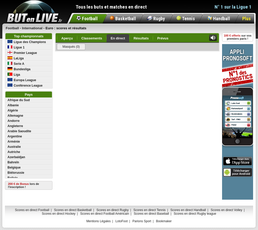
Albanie (13, 105)
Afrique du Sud (18, 100)
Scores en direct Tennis (149, 210)
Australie (14, 147)
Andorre (13, 121)
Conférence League (24, 85)
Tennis (186, 18)
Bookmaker (164, 221)
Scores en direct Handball (188, 210)
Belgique (14, 167)
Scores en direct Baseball (151, 213)
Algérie (12, 110)
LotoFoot (121, 221)
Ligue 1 (16, 47)
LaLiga (15, 58)
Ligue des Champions (26, 42)
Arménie (13, 141)
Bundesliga (19, 69)
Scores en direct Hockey (58, 213)
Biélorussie (15, 173)
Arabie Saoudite (19, 131)
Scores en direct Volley (226, 210)
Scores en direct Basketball (73, 210)
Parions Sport (141, 221)
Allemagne (15, 115)
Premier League (22, 53)
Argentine (14, 136)
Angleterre (15, 126)
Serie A (15, 64)
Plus (246, 18)
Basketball (123, 18)
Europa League (21, 80)
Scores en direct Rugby (112, 210)
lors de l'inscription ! (23, 185)
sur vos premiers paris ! (238, 37)
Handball (219, 18)
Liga (13, 74)
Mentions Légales (98, 221)
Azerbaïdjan (16, 157)
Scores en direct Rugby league (195, 213)
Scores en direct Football (32, 210)
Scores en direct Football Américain (104, 213)
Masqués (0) (71, 46)
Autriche (13, 152)
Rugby (156, 18)
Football (87, 18)
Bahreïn (13, 162)
